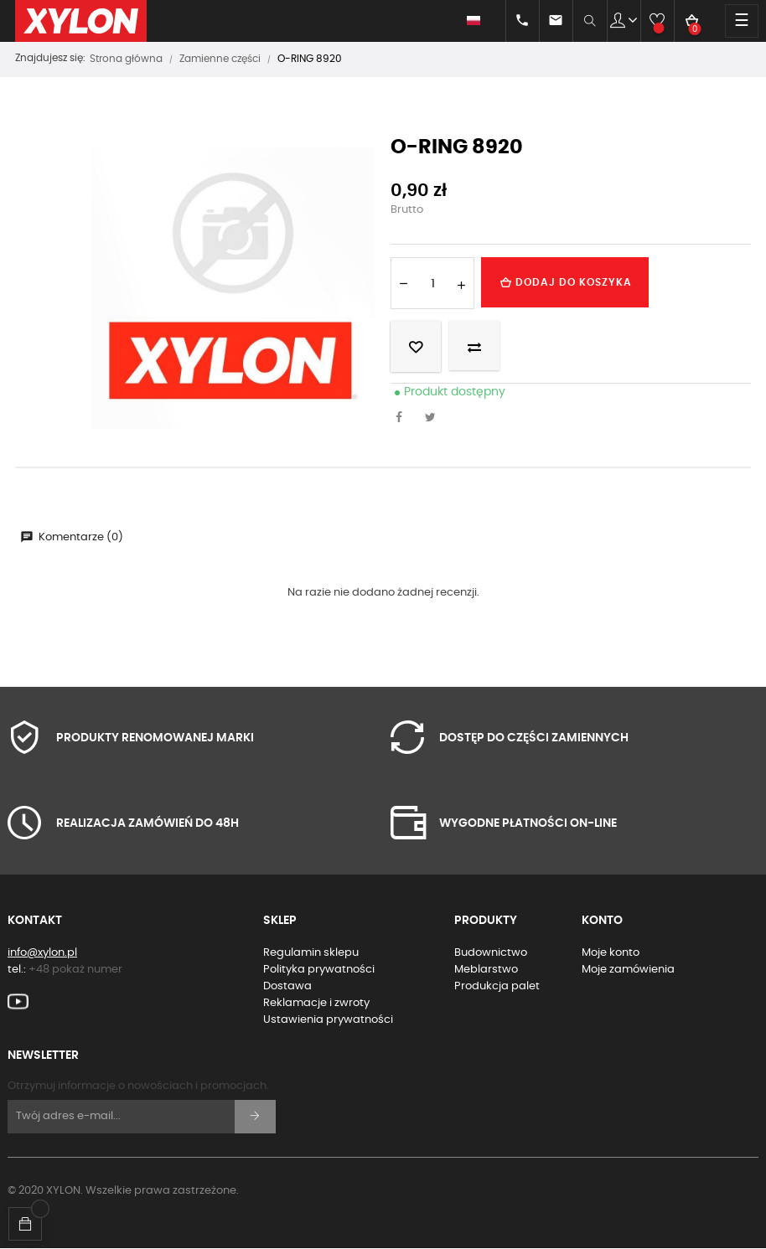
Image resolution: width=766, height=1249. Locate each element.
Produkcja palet (497, 986)
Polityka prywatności (319, 969)
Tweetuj (435, 418)
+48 (75, 969)
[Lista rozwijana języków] (465, 21)
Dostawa (287, 986)
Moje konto (610, 952)
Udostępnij (403, 418)
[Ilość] (432, 283)
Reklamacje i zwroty (316, 1003)
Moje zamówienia (628, 969)
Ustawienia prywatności (328, 1019)
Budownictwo (490, 952)
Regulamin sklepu (311, 952)
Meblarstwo (486, 969)
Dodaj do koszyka (565, 282)
